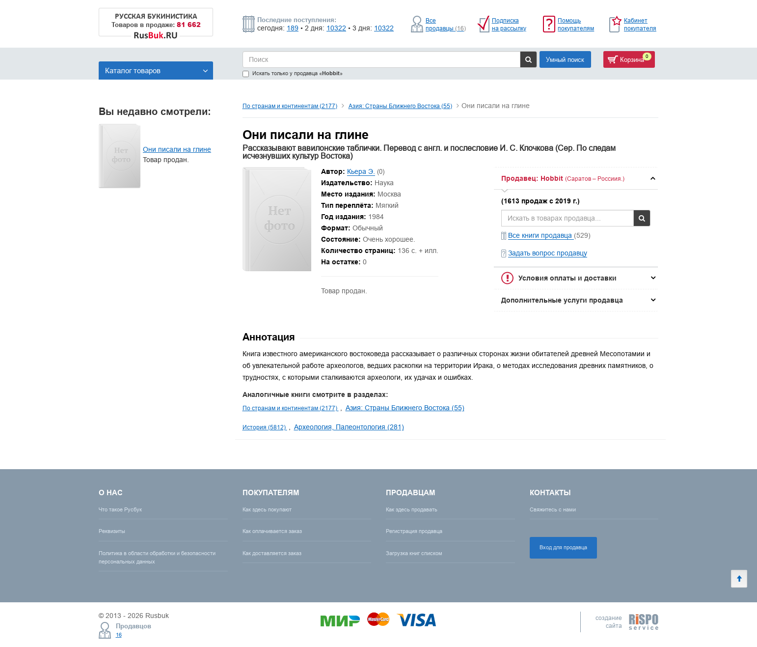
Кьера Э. (361, 171)
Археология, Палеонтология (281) (349, 427)
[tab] (576, 178)
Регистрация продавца (414, 531)
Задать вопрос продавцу (547, 253)
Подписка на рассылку (509, 24)
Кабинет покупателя (640, 24)
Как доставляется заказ (272, 553)
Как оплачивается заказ (272, 531)
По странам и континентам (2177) (290, 106)
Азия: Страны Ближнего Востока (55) (400, 106)
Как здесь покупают (267, 509)
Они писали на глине (177, 149)
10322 (336, 28)
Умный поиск (565, 59)
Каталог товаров (156, 70)
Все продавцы (446, 24)
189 (292, 28)
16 (119, 634)
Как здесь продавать (411, 509)
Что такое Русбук (120, 509)
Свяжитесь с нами (553, 509)
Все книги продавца (541, 235)
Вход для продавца (563, 547)
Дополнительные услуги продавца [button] (562, 300)
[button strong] (576, 178)
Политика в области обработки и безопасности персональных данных (157, 557)
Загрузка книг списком (414, 553)
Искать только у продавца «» (293, 73)
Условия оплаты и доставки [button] (567, 278)
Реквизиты (112, 531)
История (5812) (265, 427)
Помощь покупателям (576, 24)
